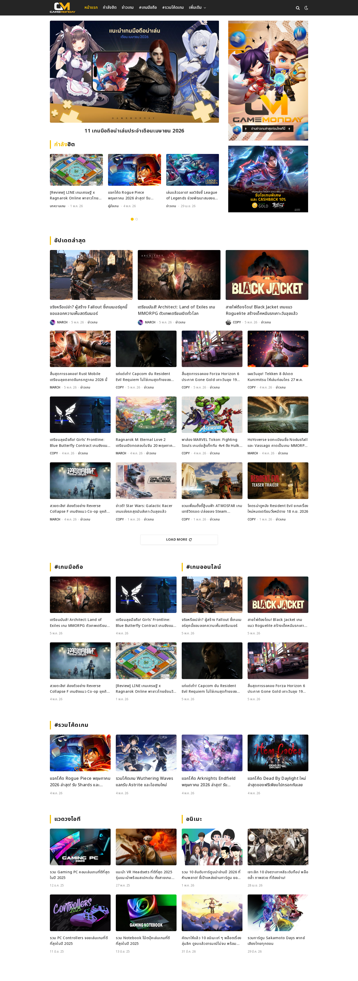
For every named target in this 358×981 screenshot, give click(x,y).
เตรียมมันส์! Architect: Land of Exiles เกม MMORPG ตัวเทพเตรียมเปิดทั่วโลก (176, 310)
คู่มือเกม (113, 206)
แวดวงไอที (67, 819)
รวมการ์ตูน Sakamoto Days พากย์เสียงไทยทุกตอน (276, 940)
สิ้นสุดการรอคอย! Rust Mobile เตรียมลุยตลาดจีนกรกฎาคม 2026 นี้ (79, 376)
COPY (237, 322)
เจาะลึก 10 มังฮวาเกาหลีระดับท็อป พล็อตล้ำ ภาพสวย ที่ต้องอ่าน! (278, 875)
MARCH (62, 322)
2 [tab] (136, 219)
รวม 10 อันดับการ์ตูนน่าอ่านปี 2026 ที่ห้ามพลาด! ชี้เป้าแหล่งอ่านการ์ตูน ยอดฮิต (211, 875)
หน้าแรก (91, 8)
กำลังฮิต (110, 8)
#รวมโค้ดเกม (173, 8)
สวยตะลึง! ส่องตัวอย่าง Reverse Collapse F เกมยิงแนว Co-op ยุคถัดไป (79, 509)
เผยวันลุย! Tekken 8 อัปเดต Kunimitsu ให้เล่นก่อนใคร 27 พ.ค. (275, 376)
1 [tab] (132, 219)
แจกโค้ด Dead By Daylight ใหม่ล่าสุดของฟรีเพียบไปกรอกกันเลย (277, 781)
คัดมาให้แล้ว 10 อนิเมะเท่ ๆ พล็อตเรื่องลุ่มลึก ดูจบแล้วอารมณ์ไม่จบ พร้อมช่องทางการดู (211, 941)
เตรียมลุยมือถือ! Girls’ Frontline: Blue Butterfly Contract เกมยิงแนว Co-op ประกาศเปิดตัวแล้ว (79, 443)
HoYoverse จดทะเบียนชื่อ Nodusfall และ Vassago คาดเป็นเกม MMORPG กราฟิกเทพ (278, 443)
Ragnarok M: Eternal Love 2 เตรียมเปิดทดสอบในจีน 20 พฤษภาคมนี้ (145, 443)
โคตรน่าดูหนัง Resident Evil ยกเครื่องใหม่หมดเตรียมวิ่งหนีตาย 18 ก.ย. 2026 (278, 508)
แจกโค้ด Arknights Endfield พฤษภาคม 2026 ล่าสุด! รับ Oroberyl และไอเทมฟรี (209, 782)
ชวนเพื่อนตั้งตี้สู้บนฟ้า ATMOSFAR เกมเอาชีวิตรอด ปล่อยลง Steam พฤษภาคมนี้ (212, 509)
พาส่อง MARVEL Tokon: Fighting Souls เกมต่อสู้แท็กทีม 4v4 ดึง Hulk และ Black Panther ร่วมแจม (210, 443)
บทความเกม (58, 206)
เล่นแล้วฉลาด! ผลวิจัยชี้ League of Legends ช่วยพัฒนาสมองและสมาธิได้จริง (192, 195)
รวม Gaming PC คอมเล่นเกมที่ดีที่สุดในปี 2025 (80, 875)
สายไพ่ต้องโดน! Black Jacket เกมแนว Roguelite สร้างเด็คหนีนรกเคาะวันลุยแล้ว (262, 310)
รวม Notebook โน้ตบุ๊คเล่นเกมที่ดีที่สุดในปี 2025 (143, 940)
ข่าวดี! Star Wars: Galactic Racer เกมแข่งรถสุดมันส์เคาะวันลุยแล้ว (144, 508)
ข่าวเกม (128, 8)
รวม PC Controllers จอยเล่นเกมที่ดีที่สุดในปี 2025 (79, 940)
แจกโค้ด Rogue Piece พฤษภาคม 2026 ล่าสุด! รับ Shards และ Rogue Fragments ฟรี (129, 195)
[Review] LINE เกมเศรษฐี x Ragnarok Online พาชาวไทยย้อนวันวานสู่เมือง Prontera (134, 131)
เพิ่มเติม (195, 8)
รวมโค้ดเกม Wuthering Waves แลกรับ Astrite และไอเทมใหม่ (144, 781)
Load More (179, 539)
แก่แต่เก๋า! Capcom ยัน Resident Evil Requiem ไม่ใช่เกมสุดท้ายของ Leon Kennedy (143, 377)
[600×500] (268, 179)
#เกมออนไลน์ (204, 567)
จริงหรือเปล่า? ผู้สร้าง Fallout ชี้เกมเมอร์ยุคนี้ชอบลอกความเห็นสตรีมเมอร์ (88, 310)
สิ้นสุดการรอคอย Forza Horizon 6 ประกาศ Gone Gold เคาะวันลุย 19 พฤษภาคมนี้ (210, 377)
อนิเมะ (194, 819)
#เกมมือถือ (148, 8)
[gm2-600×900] (268, 81)
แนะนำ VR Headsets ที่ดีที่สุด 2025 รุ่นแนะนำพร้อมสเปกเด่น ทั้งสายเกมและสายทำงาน (144, 875)
